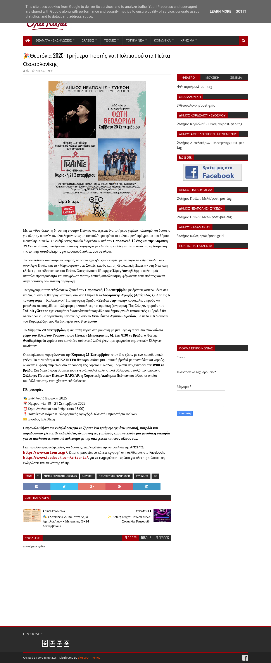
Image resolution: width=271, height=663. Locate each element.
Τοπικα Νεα (135, 40)
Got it (241, 11)
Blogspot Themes (89, 657)
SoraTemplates (47, 657)
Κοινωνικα (162, 40)
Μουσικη (87, 476)
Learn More (220, 11)
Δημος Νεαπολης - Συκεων (60, 476)
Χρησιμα (187, 40)
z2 (155, 476)
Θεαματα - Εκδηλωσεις (54, 40)
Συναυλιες (142, 476)
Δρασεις (87, 40)
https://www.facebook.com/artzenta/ (55, 458)
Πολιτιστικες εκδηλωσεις (114, 476)
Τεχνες (110, 40)
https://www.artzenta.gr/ (45, 452)
